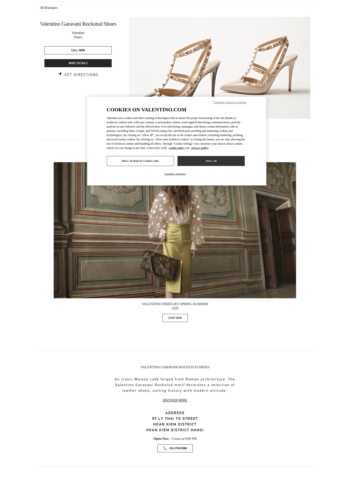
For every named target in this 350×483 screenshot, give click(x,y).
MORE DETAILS (78, 63)
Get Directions (81, 74)
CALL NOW (78, 50)
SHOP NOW (178, 318)
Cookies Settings (175, 173)
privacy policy (199, 148)
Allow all (211, 160)
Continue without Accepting (229, 102)
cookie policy (177, 148)
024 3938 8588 (178, 448)
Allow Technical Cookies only (140, 160)
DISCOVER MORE (175, 400)
